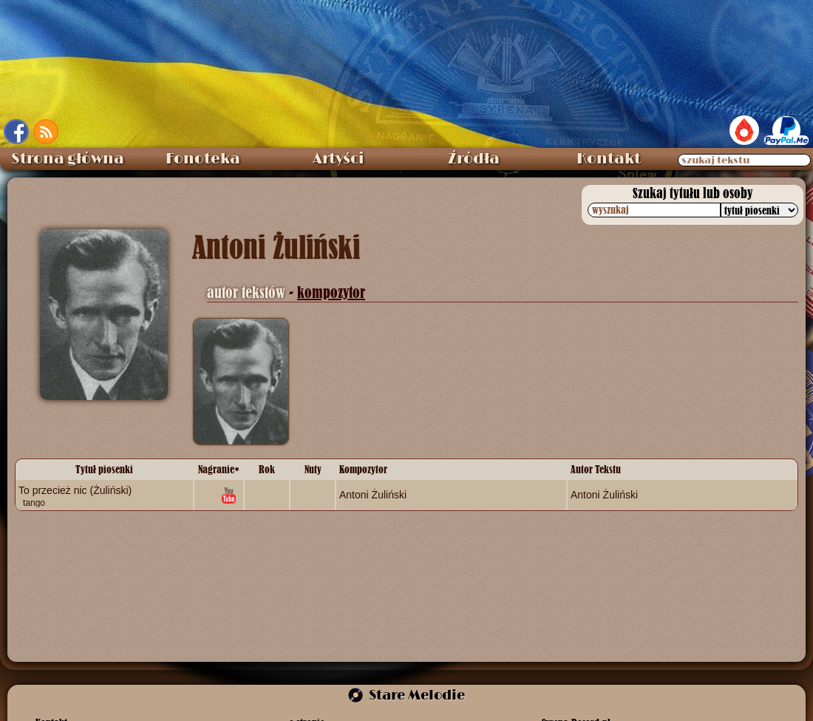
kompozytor (331, 292)
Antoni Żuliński (372, 495)
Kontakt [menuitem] (608, 159)
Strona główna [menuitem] (67, 159)
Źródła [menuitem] (474, 159)
